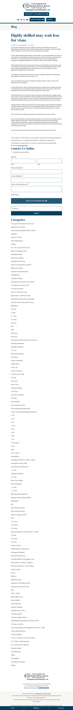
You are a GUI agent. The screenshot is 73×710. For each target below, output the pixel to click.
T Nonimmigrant (16, 614)
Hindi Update (15, 402)
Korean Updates (16, 484)
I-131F (13, 426)
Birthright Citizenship (18, 261)
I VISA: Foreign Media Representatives (24, 412)
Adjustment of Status (18, 227)
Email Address (17, 176)
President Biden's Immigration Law (22, 559)
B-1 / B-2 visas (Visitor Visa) (20, 248)
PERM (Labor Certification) (20, 549)
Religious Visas (16, 580)
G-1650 (13, 378)
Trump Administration (18, 631)
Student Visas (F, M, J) (18, 610)
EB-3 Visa (14, 333)
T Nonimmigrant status (18, 617)
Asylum (13, 244)
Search (50, 19)
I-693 (12, 436)
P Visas (13, 535)
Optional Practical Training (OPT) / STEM (24, 532)
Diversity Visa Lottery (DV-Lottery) (22, 302)
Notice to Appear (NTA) (19, 515)
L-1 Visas (14, 491)
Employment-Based (17, 343)
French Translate (16, 371)
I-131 (12, 422)
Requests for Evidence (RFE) (20, 583)
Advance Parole (16, 237)
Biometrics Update (17, 258)
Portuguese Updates (18, 552)
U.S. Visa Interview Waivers (20, 645)
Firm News (14, 357)
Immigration (15, 456)
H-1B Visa (14, 391)
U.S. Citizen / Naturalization (20, 641)
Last (38, 164)
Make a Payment (36, 19)
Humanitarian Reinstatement (20, 408)
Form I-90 (14, 367)
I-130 (12, 419)
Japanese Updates (17, 473)
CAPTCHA (15, 195)
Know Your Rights (17, 480)
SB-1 (12, 590)
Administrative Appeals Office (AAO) (23, 230)
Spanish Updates (16, 607)
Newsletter (14, 501)
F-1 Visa (13, 350)
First (12, 164)
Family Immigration (17, 354)
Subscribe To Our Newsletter (35, 14)
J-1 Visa (13, 470)
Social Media (15, 600)
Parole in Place (16, 545)
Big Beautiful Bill (16, 254)
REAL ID (13, 576)
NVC (12, 518)
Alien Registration (17, 241)
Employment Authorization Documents (24, 340)
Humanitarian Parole (18, 405)
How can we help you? (20, 184)
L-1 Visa (13, 487)
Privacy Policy (46, 693)
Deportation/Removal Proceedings (22, 299)
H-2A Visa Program (17, 395)
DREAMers (14, 306)
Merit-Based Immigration (19, 494)
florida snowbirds (17, 361)
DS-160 (13, 309)
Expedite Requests (17, 347)
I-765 (12, 446)
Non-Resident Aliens (18, 508)
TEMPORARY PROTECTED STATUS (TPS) (25, 621)
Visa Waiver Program (18, 662)
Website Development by (36, 688)
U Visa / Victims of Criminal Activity (23, 638)
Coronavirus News (17, 289)
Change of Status (17, 278)
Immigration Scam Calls (19, 463)
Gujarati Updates (16, 388)
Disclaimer (38, 693)
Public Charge (15, 569)
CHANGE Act (15, 275)
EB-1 (12, 326)
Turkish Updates (16, 634)
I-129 (12, 415)
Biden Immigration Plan (19, 251)
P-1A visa (14, 539)
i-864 (12, 450)
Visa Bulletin (15, 658)
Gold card (14, 381)
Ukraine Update (16, 648)
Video (13, 655)
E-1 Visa (13, 316)
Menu (37, 708)
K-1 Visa (13, 477)
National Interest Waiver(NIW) (21, 498)
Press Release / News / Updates (22, 562)
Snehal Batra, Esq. (17, 597)
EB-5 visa (14, 337)
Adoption (14, 234)
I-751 (12, 439)
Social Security (16, 604)
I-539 (12, 432)
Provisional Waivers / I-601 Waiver (22, 566)
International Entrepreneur (19, 467)
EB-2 (12, 330)
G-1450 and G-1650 (17, 374)
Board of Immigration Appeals (21, 265)
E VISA (13, 313)
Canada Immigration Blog (19, 271)
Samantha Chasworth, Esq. (20, 587)
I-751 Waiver (15, 443)
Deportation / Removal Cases (21, 296)
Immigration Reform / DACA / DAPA (23, 460)
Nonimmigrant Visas (18, 511)
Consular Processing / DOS (20, 285)
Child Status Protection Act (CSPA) (22, 282)
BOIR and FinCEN (17, 268)
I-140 (12, 429)
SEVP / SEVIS (15, 593)
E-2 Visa (13, 319)
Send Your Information (35, 201)
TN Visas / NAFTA (17, 624)
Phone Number (17, 168)
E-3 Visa (13, 323)
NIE (12, 504)
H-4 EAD (14, 398)
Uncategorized (23, 145)
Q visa (13, 573)
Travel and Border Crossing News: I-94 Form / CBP (28, 628)
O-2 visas (14, 528)
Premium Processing (18, 556)
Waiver (13, 665)
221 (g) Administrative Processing (22, 224)
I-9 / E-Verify (15, 453)
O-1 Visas (14, 521)
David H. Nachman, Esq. (19, 292)
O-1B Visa (14, 525)
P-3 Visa (14, 542)
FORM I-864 (15, 364)
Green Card (14, 384)
